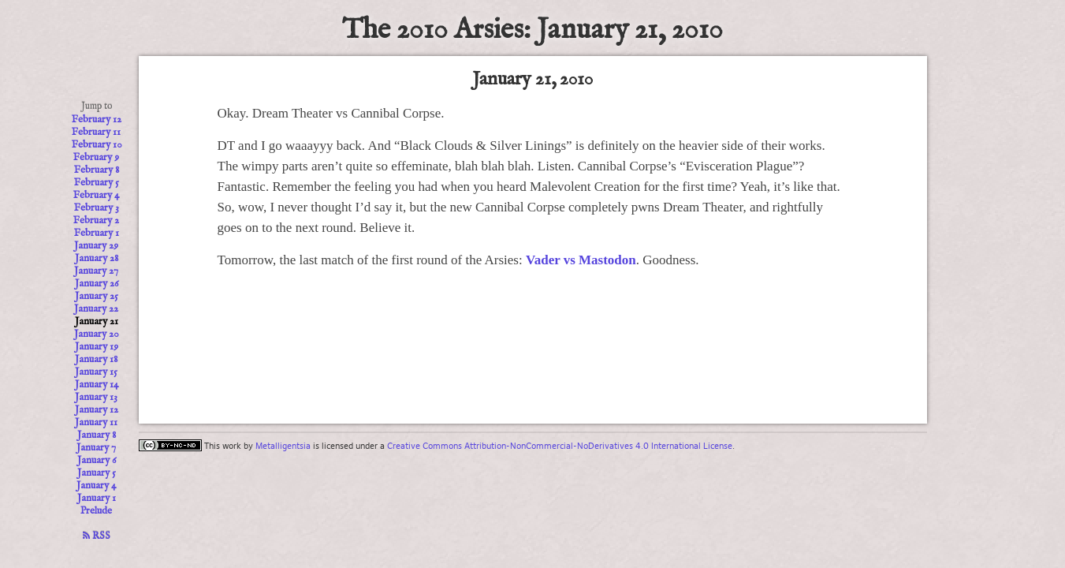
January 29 (96, 246)
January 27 (96, 271)
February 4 (96, 195)
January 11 (96, 423)
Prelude (96, 511)
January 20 (96, 334)
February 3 (96, 208)
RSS (96, 536)
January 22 (96, 309)
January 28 (96, 258)
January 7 (96, 448)
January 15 (96, 372)
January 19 (96, 347)
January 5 (96, 473)
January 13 (96, 397)
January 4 (96, 486)
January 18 (96, 359)
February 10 (96, 145)
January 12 (96, 410)
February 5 (96, 183)
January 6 (96, 460)
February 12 (96, 120)
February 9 (96, 157)
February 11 (96, 132)
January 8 (96, 435)
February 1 (96, 233)
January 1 (96, 498)
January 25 (96, 296)
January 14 (96, 385)
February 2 (96, 221)
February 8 (96, 170)
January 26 (96, 284)
